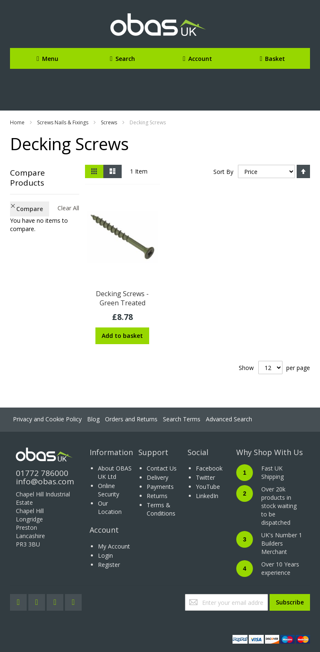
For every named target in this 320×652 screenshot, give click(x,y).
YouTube (208, 487)
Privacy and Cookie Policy (47, 419)
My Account (114, 546)
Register (109, 565)
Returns (157, 496)
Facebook (209, 468)
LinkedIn (207, 496)
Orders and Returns (131, 419)
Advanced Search (229, 419)
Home (17, 122)
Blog (93, 419)
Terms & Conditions (161, 509)
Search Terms (181, 419)
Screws (109, 122)
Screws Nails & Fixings (62, 122)
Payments (160, 487)
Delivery (157, 477)
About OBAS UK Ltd (115, 472)
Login (105, 555)
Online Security (108, 490)
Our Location (110, 507)
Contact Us (162, 468)
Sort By (223, 172)
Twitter (205, 477)
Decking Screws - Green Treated (122, 298)
